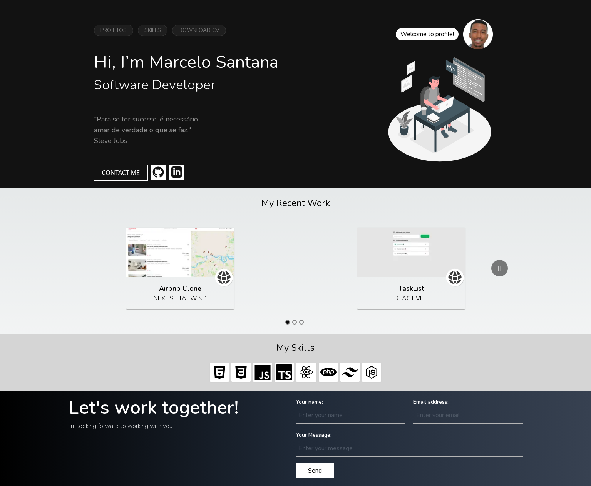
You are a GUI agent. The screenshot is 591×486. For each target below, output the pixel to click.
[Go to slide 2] (294, 322)
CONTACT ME (121, 172)
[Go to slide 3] (301, 322)
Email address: (431, 402)
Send (315, 470)
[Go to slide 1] (287, 322)
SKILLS (152, 30)
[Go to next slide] (499, 268)
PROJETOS (113, 30)
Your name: (309, 402)
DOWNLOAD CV (199, 30)
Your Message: (313, 435)
